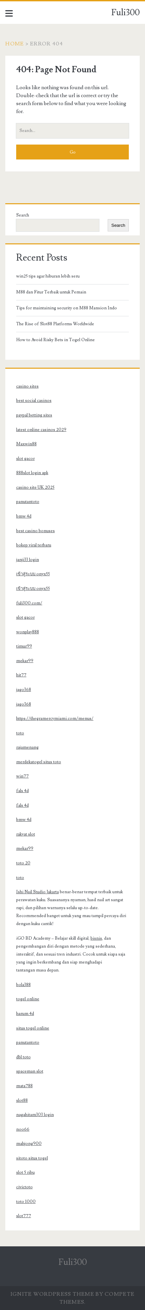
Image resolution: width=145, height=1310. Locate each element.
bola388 (23, 984)
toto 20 (23, 863)
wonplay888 (27, 632)
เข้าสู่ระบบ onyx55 (33, 574)
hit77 (21, 675)
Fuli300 (125, 12)
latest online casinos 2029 (41, 429)
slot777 (23, 1215)
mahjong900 (29, 1143)
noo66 (22, 1129)
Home (14, 43)
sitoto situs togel (32, 1158)
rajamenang (27, 747)
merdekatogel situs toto (38, 762)
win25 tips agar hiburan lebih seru (48, 276)
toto (20, 733)
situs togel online (32, 1028)
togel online (27, 999)
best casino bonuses (35, 530)
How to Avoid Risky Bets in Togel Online (55, 340)
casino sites (27, 386)
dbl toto (23, 1057)
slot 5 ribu (25, 1172)
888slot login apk (32, 472)
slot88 (22, 1100)
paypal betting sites (34, 415)
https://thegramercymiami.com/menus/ (54, 718)
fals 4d (22, 790)
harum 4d (25, 1013)
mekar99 (24, 660)
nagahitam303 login (35, 1114)
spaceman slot (29, 1071)
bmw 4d (23, 516)
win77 (22, 776)
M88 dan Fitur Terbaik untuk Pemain (51, 292)
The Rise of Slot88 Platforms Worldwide (55, 324)
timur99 (24, 646)
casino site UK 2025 (35, 487)
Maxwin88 (26, 444)
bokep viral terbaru (33, 545)
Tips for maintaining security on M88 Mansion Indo (66, 308)
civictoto (24, 1187)
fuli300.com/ (29, 603)
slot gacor (25, 458)
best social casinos (34, 400)
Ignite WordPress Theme (52, 1294)
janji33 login (27, 559)
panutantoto (27, 501)
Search (22, 215)
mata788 (24, 1086)
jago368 (23, 689)
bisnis (96, 938)
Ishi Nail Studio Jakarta (37, 892)
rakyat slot (25, 834)
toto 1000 (26, 1201)
